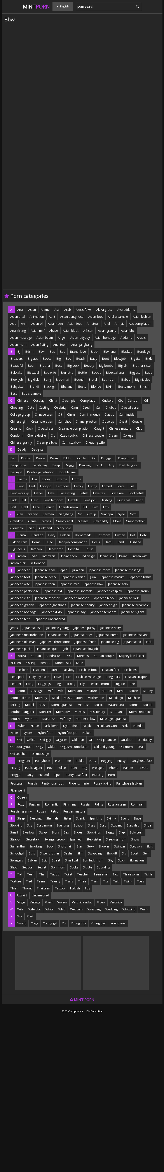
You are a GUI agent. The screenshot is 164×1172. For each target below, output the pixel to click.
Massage (36, 691)
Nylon (21, 726)
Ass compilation (140, 323)
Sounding (103, 867)
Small (14, 832)
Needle (138, 726)
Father (38, 493)
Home (36, 542)
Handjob (37, 535)
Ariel (107, 323)
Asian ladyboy (80, 337)
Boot (105, 358)
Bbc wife (50, 372)
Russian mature (74, 811)
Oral (140, 747)
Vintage (35, 902)
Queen (22, 797)
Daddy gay (39, 465)
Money (148, 691)
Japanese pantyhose (24, 591)
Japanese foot (20, 577)
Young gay (98, 923)
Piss (58, 761)
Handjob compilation (72, 542)
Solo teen (136, 832)
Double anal (67, 472)
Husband (135, 542)
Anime (45, 309)
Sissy (91, 825)
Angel (62, 337)
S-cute (87, 867)
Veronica (116, 902)
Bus (52, 351)
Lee (132, 684)
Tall (19, 874)
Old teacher (18, 754)
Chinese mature (120, 428)
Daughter (38, 449)
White (49, 909)
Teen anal (101, 874)
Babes (125, 379)
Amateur (93, 323)
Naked (86, 733)
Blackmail (62, 379)
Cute (31, 407)
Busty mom (126, 386)
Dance (40, 458)
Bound (79, 379)
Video (101, 902)
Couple (137, 421)
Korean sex (63, 663)
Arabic (141, 337)
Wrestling (94, 909)
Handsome (55, 549)
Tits (105, 881)
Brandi (34, 386)
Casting (44, 407)
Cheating (16, 407)
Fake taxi (99, 493)
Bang (47, 379)
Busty (82, 386)
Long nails (113, 677)
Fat (24, 500)
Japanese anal (45, 570)
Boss (58, 365)
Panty (29, 775)
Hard (108, 542)
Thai (42, 874)
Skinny (111, 818)
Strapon (15, 839)
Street (56, 860)
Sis (124, 853)
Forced (107, 486)
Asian (32, 309)
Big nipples (142, 379)
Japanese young (57, 628)
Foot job (89, 500)
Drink (99, 465)
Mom (21, 691)
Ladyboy (68, 670)
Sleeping (36, 818)
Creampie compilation (73, 428)
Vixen (48, 902)
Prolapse (98, 768)
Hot (132, 535)
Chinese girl (18, 421)
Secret (41, 867)
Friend (138, 500)
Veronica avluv (82, 902)
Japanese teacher (47, 598)
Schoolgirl (17, 853)
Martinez (48, 719)
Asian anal (17, 316)
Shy (110, 860)
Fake (51, 493)
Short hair (65, 846)
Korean (36, 656)
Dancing (85, 465)
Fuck (13, 500)
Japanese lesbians (135, 635)
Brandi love (78, 351)
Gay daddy (100, 521)
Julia (93, 577)
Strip (32, 853)
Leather (15, 684)
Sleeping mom (116, 839)
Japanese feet (20, 619)
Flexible (73, 500)
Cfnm (71, 414)
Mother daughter (22, 712)
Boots (47, 358)
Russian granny (21, 811)
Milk (60, 691)
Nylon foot (45, 733)
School (78, 825)
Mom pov (63, 712)
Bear (31, 365)
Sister (67, 818)
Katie (79, 663)
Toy (87, 888)
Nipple (87, 726)
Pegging (106, 761)
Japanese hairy (110, 628)
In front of (37, 563)
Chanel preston (86, 421)
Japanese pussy (84, 628)
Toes (140, 881)
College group (20, 414)
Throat (27, 888)
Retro (54, 811)
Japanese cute (20, 598)
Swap (43, 832)
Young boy (78, 923)
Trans (69, 881)
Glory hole (64, 528)
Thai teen (43, 888)
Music (98, 705)
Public (80, 761)
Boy (68, 358)
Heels (96, 542)
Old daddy (145, 740)
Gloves (46, 521)
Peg (84, 768)
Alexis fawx (83, 309)
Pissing (15, 768)
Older (52, 747)
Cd (146, 400)
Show (135, 839)
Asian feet (75, 323)
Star (79, 846)
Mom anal (117, 712)
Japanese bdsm (140, 577)
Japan (63, 570)
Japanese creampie (135, 605)
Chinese (22, 400)
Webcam (76, 909)
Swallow (28, 832)
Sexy (90, 846)
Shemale (52, 818)
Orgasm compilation (74, 747)
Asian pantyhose (72, 316)
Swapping (95, 853)
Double (80, 458)
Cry (53, 435)
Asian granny (107, 330)
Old (19, 740)
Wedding (111, 909)
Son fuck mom (93, 860)
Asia (13, 323)
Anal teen (59, 344)
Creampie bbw (47, 442)
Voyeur (62, 902)
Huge (49, 542)
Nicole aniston (106, 726)
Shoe (147, 825)
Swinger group (54, 839)
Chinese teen (44, 414)
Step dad (133, 825)
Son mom (58, 867)
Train (94, 881)
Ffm (106, 507)
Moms (133, 705)
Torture (15, 881)
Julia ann (78, 570)
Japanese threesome (55, 642)
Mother (107, 691)
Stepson (136, 846)
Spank (80, 818)
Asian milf (37, 330)
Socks (74, 867)
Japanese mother (76, 598)
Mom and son (20, 698)
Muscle (148, 705)
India (34, 556)
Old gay (45, 740)
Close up (108, 421)
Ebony (46, 479)
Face (36, 507)
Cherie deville (36, 435)
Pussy (121, 761)
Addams (126, 337)
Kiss (69, 656)
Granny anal (64, 521)
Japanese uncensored (50, 619)
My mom (30, 719)
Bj (18, 351)
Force (121, 486)
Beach (80, 358)
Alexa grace (104, 309)
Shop (13, 867)
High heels (17, 549)
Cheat (123, 421)
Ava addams (126, 309)
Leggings (44, 684)
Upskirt (22, 895)
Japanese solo (118, 584)
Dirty (111, 465)
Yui (64, 923)
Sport (134, 853)
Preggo (15, 775)
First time (117, 493)
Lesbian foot (88, 670)
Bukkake (16, 372)
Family (78, 486)
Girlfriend (45, 528)
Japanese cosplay (109, 591)
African (88, 330)
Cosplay (38, 400)
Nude (14, 733)
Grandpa (107, 514)
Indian (21, 556)
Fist (131, 486)
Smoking (36, 846)
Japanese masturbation (26, 635)
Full (85, 507)
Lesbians (130, 670)
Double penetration (40, 472)
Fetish (84, 493)
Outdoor (127, 740)
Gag (31, 528)
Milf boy (65, 719)
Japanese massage (128, 570)
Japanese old (53, 591)
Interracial (49, 556)
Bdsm (29, 351)
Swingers (16, 860)
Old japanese (106, 740)
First (13, 507)
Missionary (97, 712)
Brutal (92, 379)
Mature (92, 691)
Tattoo (60, 888)
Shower (104, 846)
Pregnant (23, 761)
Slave (137, 818)
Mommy (41, 698)
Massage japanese (113, 719)
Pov (49, 768)
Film (95, 507)
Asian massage (21, 337)
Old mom (126, 747)
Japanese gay (76, 612)
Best (13, 393)
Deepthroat (126, 458)
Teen (30, 874)
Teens (41, 881)
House (89, 549)
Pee (68, 761)
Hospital (74, 549)
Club (139, 428)
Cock (29, 428)
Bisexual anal (115, 372)
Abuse (53, 330)
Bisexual (33, 372)
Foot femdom (53, 500)
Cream (113, 435)
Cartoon (133, 400)
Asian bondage (105, 337)
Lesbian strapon (136, 677)
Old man (78, 740)
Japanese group (138, 591)
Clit (60, 414)
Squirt (125, 818)
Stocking (16, 825)
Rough (41, 811)
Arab (67, 309)
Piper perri (17, 790)
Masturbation (73, 698)
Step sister (93, 839)
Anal (20, 309)
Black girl (50, 386)
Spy (29, 825)
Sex (66, 832)
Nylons (28, 733)
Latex (54, 670)
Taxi (115, 874)
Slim (80, 853)
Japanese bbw (93, 584)
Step (103, 825)
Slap (122, 832)
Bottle (82, 372)
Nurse (34, 726)
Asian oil (37, 323)
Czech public (69, 435)
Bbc (62, 351)
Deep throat (19, 465)
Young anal (118, 923)
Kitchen (15, 663)
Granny (33, 514)
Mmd (120, 691)
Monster (45, 712)
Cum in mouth (90, 414)
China (53, 400)
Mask (42, 705)
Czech (87, 407)
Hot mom (103, 535)
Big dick (33, 379)
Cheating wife (95, 442)
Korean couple (104, 656)
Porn (111, 775)
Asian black (71, 330)
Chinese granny (21, 442)
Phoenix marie (78, 783)
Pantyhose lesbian (129, 783)
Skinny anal (137, 860)
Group (91, 514)
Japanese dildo (51, 612)
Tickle (148, 874)
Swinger (119, 846)
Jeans (14, 628)
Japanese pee (57, 635)
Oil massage (40, 754)
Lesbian (22, 670)
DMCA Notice (94, 1011)
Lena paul (17, 677)
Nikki (125, 726)
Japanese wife (20, 584)
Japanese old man (23, 642)
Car (98, 407)
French (49, 507)
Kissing (30, 663)
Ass (56, 309)
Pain (74, 768)
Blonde (96, 386)
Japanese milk (129, 598)
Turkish (75, 888)
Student (116, 825)
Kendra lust (54, 656)
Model (29, 705)
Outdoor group (20, 747)
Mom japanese (62, 705)
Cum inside (126, 414)
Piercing (97, 775)
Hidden (65, 535)
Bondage (143, 351)
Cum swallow (71, 442)
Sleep (21, 818)
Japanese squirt (48, 649)
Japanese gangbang (52, 605)
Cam (74, 407)
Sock (50, 846)
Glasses (83, 521)
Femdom (62, 486)
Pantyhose (42, 761)
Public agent (33, 768)
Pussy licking (102, 783)
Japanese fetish (85, 642)
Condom (16, 435)
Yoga (34, 923)
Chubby (111, 407)
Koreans (83, 656)
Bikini (109, 386)
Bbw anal (109, 351)
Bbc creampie (31, 393)
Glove (117, 521)
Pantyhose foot (53, 783)
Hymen (120, 535)
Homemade (83, 535)
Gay (20, 514)
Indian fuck (18, 563)
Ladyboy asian (39, 677)
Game (32, 521)
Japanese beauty (82, 605)
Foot (20, 486)
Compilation (88, 400)
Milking (15, 705)
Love (57, 677)
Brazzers (16, 358)
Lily (82, 684)
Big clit (122, 365)
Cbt (120, 400)
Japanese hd (132, 642)
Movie (133, 691)
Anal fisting (18, 330)
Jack (149, 642)
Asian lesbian (142, 316)
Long (29, 684)
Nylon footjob (67, 733)
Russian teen (117, 804)
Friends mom (68, 507)
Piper (57, 775)
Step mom (44, 825)
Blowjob (120, 358)
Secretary (33, 839)
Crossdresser (130, 407)
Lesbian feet (110, 670)
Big (58, 358)
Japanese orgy (82, 635)
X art (30, 916)
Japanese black (103, 598)
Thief (13, 888)
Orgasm (61, 740)
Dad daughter (129, 465)
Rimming (69, 804)
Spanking (95, 818)
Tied (29, 881)
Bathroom (109, 379)
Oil (90, 740)
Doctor (26, 458)
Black (94, 351)
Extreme (61, 479)
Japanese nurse (107, 635)
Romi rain (137, 804)
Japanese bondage (23, 612)
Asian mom (18, 344)
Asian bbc (127, 330)
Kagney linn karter (131, 656)
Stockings (94, 832)
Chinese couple (93, 435)
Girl (80, 514)
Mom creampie (140, 712)
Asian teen (55, 323)
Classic (109, 414)
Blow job (16, 379)
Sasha (68, 853)
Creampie (68, 400)
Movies (80, 712)
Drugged (107, 458)
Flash (34, 500)
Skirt (150, 846)
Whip (61, 909)
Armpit (119, 323)
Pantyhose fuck (141, 761)
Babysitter (17, 386)
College (128, 435)
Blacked (126, 351)
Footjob (45, 486)
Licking (70, 684)
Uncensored (40, 895)
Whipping (128, 909)
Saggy (110, 832)
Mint (36, 6)
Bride (149, 358)
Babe (148, 372)
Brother (44, 365)
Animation (37, 316)
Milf (50, 691)
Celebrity (60, 407)
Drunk (54, 458)
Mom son (75, 691)
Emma (76, 479)
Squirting (63, 825)
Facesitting (67, 493)
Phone (113, 768)
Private (143, 768)
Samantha (17, 846)
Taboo (54, 874)
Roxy (20, 804)
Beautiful (16, 365)
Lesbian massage (88, 677)
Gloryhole (17, 528)
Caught (99, 428)
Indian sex (107, 556)
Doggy (69, 465)
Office (31, 740)
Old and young (104, 747)
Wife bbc (34, 909)
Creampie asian (42, 421)
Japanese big (110, 642)
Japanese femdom (103, 612)
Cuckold (107, 400)
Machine (134, 698)
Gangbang (66, 514)
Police (61, 768)
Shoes (78, 832)
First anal (123, 500)
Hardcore (36, 549)
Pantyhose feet (76, 775)
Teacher (83, 874)
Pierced (43, 775)
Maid (55, 698)
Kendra (45, 663)
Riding (98, 804)
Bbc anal (67, 386)
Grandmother (135, 521)
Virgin (21, 902)
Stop (121, 860)
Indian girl (88, 556)
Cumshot (64, 421)
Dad (13, 458)
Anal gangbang (81, 344)
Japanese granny (22, 605)
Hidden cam (18, 542)
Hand (120, 542)
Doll (93, 458)
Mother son (95, 698)
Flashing (106, 500)
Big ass (33, 358)
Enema (22, 479)
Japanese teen (45, 584)
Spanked (76, 839)
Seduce (27, 867)
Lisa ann (39, 670)
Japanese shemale (79, 591)
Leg (58, 684)
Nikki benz (51, 726)
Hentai (21, 535)
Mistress (83, 705)
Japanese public (21, 649)
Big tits (135, 358)
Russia (85, 804)
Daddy (21, 449)
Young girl (50, 923)
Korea (21, 656)
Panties (128, 768)
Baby (93, 358)
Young (21, 923)
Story (55, 832)
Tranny (55, 881)
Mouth (15, 719)
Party (92, 761)
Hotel (144, 535)
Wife (20, 909)
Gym (133, 514)
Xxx (19, 916)
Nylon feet (70, 726)
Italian (123, 556)
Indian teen (69, 556)
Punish (32, 783)
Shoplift (111, 853)
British (144, 386)
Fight (24, 507)
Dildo (67, 458)
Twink (128, 881)
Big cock (73, 365)
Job (65, 649)
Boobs (96, 372)
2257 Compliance (72, 1011)
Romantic (51, 804)
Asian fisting (39, 344)
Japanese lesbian (73, 577)
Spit (44, 860)
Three (82, 881)
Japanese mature (113, 577)
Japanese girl (108, 605)
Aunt (52, 316)
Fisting (92, 486)
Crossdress (46, 428)
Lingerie (119, 684)
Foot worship (19, 493)
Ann (23, 323)
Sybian (32, 860)
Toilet (68, 874)
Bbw (41, 351)
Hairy (51, 535)
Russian (34, 804)
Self (145, 853)
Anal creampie (118, 316)
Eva (34, 479)
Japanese (23, 570)
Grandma (16, 521)
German (48, 514)
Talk (116, 881)
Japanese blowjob (85, 649)
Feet (32, 486)
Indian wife (140, 556)
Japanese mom (99, 570)
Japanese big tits (132, 612)
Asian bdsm (45, 337)
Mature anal (115, 705)
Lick (68, 677)
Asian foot (95, 316)
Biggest (134, 372)
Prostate (16, 783)
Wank (144, 909)
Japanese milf (69, 584)
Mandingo (116, 698)
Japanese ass (32, 628)
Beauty (89, 365)
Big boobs (106, 365)
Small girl (71, 860)
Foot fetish (136, 493)
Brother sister (142, 365)
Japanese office (46, 577)
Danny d (16, 472)
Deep (56, 465)
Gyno (121, 514)
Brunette (67, 372)
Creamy (15, 428)
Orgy (39, 747)
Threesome (131, 874)
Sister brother (49, 853)
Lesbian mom (99, 684)
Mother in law (85, 719)
